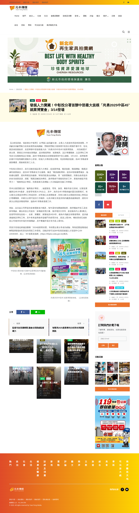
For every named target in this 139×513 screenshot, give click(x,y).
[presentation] (10, 61)
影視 (76, 16)
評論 (91, 16)
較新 (16, 323)
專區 (29, 25)
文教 (113, 16)
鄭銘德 (17, 343)
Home (17, 16)
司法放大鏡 (39, 25)
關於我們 (36, 2)
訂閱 (103, 345)
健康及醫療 (55, 16)
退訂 (113, 345)
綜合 (16, 25)
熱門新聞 (121, 215)
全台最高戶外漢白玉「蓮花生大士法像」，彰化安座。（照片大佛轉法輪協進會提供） (49, 350)
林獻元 (72, 353)
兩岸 (105, 16)
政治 (31, 16)
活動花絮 (19, 89)
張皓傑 (34, 114)
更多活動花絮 (112, 389)
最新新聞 (104, 215)
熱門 (24, 16)
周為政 (45, 353)
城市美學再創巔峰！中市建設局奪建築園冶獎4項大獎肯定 (76, 347)
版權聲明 (56, 499)
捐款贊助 (21, 499)
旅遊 (120, 16)
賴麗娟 (45, 388)
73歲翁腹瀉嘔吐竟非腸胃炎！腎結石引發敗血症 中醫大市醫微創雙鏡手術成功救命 (21, 371)
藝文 (98, 16)
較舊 (81, 323)
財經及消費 (67, 16)
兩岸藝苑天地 (52, 25)
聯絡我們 (45, 2)
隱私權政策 (46, 499)
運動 (85, 16)
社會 (39, 16)
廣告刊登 (26, 2)
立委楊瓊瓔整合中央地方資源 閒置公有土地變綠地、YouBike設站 (119, 275)
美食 (23, 25)
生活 (46, 16)
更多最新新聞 (112, 305)
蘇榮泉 (113, 230)
